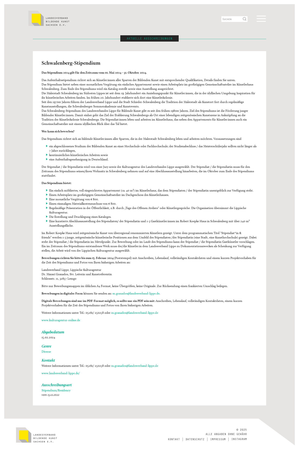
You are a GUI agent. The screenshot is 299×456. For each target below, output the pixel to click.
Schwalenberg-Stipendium (71, 63)
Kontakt (174, 439)
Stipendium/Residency (56, 390)
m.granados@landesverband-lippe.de (136, 293)
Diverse (46, 351)
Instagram (239, 439)
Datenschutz (195, 439)
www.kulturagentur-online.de (61, 320)
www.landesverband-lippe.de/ (61, 373)
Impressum (218, 439)
